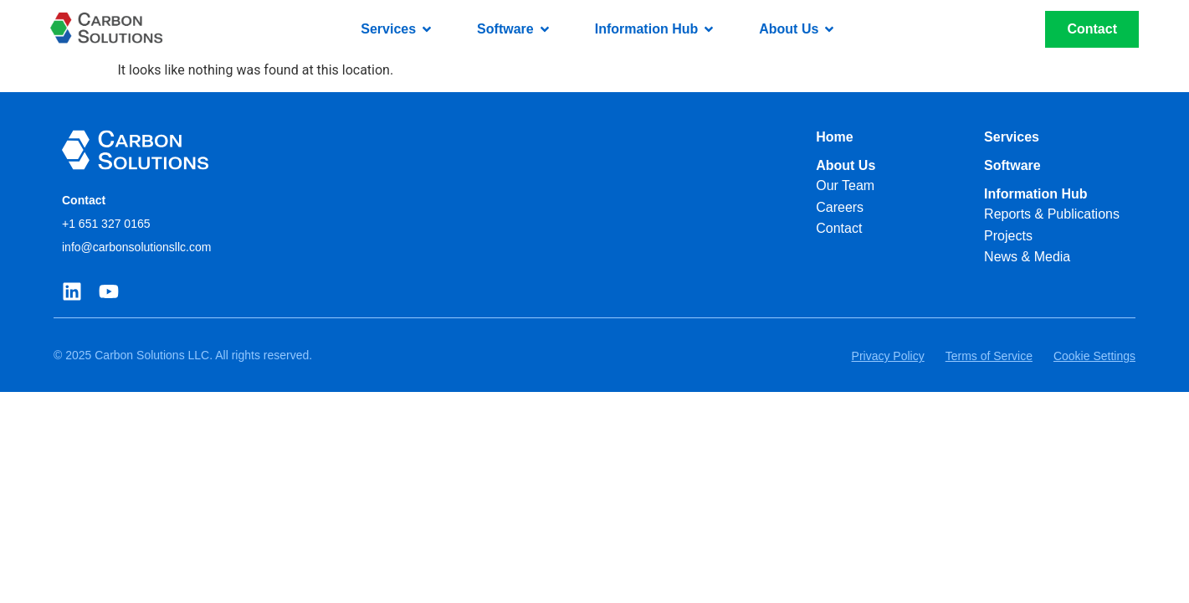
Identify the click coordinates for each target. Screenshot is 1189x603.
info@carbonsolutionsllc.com (136, 247)
